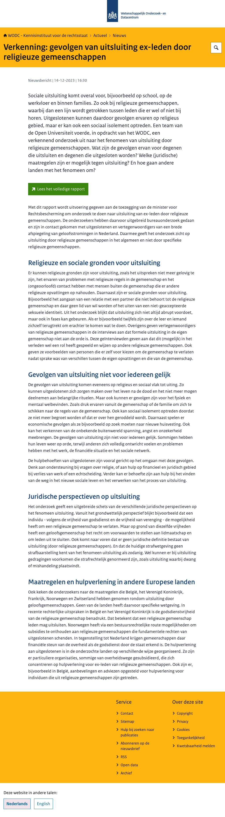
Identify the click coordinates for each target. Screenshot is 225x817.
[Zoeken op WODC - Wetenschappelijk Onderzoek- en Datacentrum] (216, 47)
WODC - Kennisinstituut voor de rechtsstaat (46, 35)
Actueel (100, 35)
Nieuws (119, 35)
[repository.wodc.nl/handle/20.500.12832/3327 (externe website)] (58, 189)
